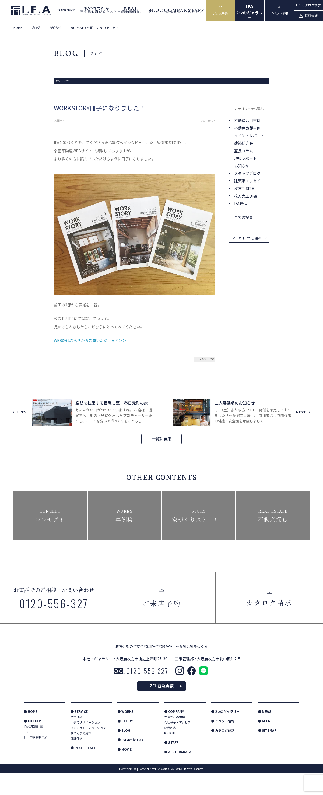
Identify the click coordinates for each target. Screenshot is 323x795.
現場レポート (245, 158)
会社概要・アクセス (177, 744)
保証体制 (76, 760)
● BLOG (123, 752)
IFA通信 (240, 203)
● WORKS (125, 733)
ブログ (35, 27)
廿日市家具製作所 (35, 759)
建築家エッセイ (247, 181)
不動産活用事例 (247, 120)
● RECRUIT (267, 742)
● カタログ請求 (222, 752)
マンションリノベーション (88, 749)
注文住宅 (76, 739)
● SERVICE (79, 733)
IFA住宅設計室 (33, 748)
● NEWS (264, 733)
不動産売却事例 (247, 128)
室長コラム (243, 150)
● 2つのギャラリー (225, 733)
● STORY (125, 742)
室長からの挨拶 (174, 739)
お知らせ (55, 27)
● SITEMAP (267, 752)
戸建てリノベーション (85, 744)
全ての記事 (243, 217)
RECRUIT (170, 755)
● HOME (30, 733)
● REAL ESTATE (83, 769)
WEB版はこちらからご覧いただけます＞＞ (90, 340)
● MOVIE (124, 771)
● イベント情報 (222, 742)
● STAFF (171, 764)
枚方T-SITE (244, 188)
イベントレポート (249, 135)
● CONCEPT (33, 742)
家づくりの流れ (81, 755)
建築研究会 (243, 143)
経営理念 (170, 749)
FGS (26, 753)
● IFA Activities (130, 761)
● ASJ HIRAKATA (177, 773)
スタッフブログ (247, 173)
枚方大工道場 (245, 196)
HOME (17, 27)
